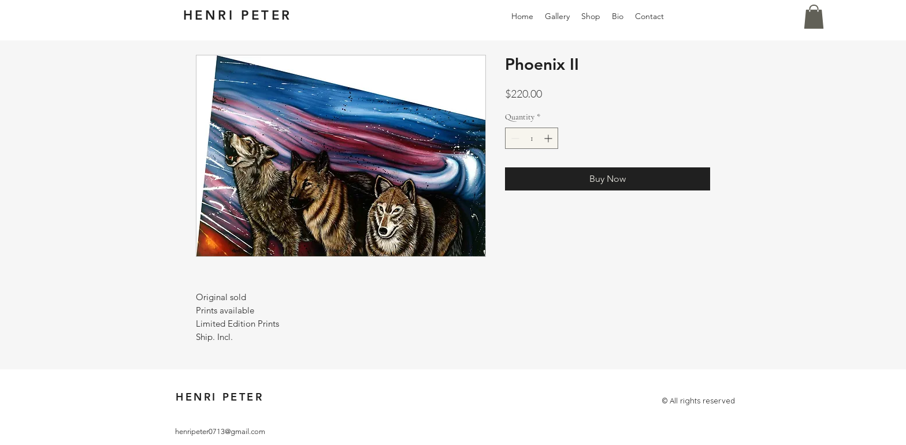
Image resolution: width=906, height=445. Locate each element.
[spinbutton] (531, 138)
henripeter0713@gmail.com (220, 431)
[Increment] (549, 138)
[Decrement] (514, 138)
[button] (814, 17)
